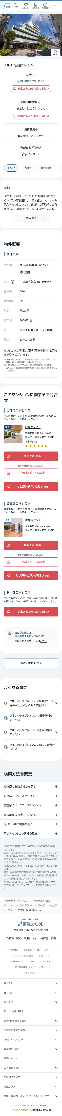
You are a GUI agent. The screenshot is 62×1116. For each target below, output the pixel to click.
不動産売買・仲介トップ (16, 901)
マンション (9, 905)
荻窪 (10, 910)
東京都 (41, 905)
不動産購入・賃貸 (41, 901)
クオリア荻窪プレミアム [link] (29, 910)
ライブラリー (26, 905)
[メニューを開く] (54, 6)
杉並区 (53, 905)
